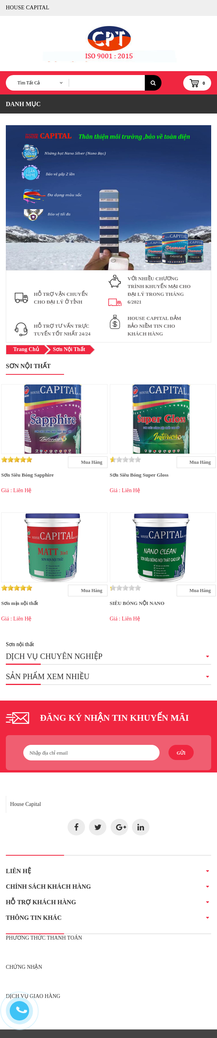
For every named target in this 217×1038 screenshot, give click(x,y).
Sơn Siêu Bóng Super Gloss (139, 475)
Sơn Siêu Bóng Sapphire (27, 475)
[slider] (16, 459)
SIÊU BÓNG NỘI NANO (137, 603)
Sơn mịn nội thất (19, 603)
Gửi (181, 753)
